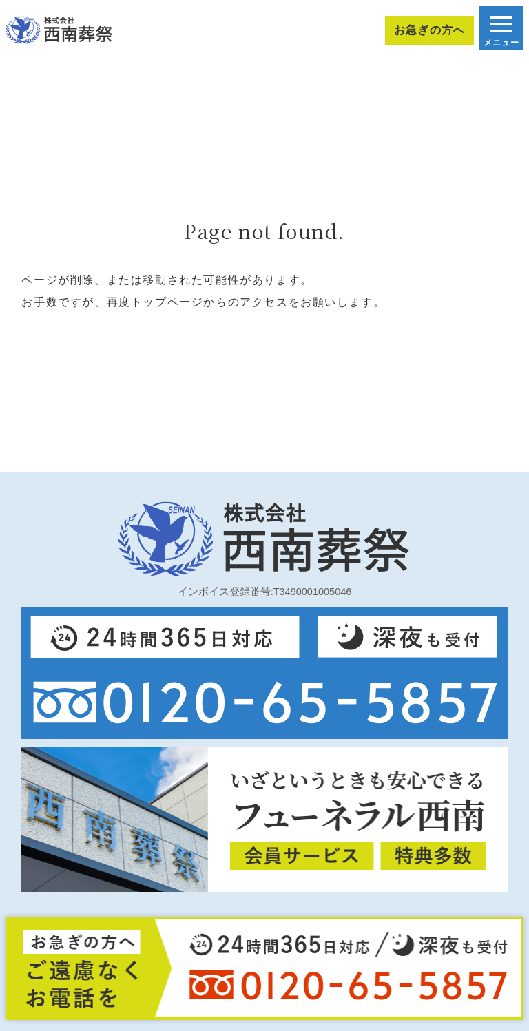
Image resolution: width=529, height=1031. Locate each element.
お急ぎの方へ (429, 30)
